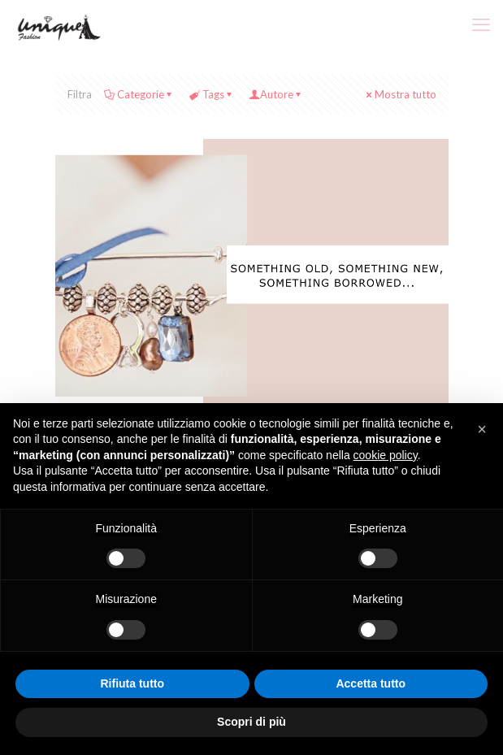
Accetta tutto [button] (370, 683)
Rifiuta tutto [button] (132, 683)
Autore (276, 94)
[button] (482, 429)
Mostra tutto (400, 94)
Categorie (139, 94)
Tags (212, 94)
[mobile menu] (481, 24)
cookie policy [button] (385, 455)
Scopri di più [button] (251, 721)
